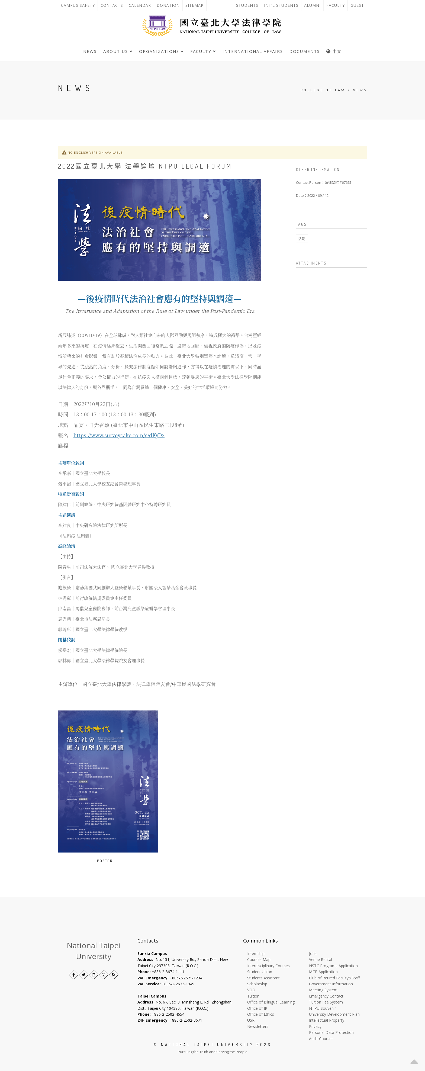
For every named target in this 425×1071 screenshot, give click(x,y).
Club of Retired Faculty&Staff (334, 977)
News (90, 51)
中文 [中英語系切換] (334, 51)
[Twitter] (83, 974)
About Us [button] (118, 51)
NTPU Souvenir (322, 1008)
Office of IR (257, 1008)
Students (247, 5)
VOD (251, 989)
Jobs (313, 953)
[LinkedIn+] (93, 974)
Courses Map (259, 959)
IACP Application (323, 971)
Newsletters (257, 1026)
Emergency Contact (326, 996)
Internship (256, 953)
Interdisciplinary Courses (268, 965)
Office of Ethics (260, 1014)
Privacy (315, 1026)
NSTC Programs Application (333, 965)
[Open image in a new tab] (116, 860)
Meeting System (323, 989)
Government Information (331, 983)
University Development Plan (334, 1014)
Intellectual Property (326, 1020)
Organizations (161, 51)
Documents (304, 51)
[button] (414, 1060)
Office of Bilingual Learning (271, 1002)
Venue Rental (320, 959)
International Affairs (253, 51)
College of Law (323, 90)
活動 (302, 238)
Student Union (259, 971)
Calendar (140, 5)
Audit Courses (321, 1038)
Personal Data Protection (331, 1032)
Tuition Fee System (326, 1002)
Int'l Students (281, 5)
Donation (169, 5)
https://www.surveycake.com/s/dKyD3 (119, 435)
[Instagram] (103, 974)
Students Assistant (263, 977)
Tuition (253, 996)
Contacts (113, 5)
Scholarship (257, 983)
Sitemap (194, 5)
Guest (357, 5)
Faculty (335, 5)
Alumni (312, 5)
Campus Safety (78, 5)
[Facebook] (73, 974)
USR (251, 1020)
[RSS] (113, 974)
